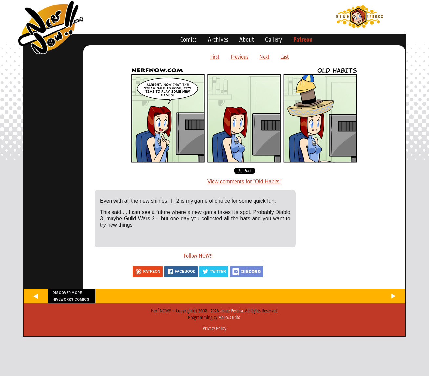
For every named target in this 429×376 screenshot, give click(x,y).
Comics (188, 39)
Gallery (273, 39)
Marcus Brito (229, 317)
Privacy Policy (214, 328)
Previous (239, 56)
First (214, 56)
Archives (218, 39)
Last (284, 56)
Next (264, 56)
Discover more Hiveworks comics (70, 296)
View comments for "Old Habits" (244, 181)
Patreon (303, 39)
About (246, 39)
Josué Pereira (231, 311)
